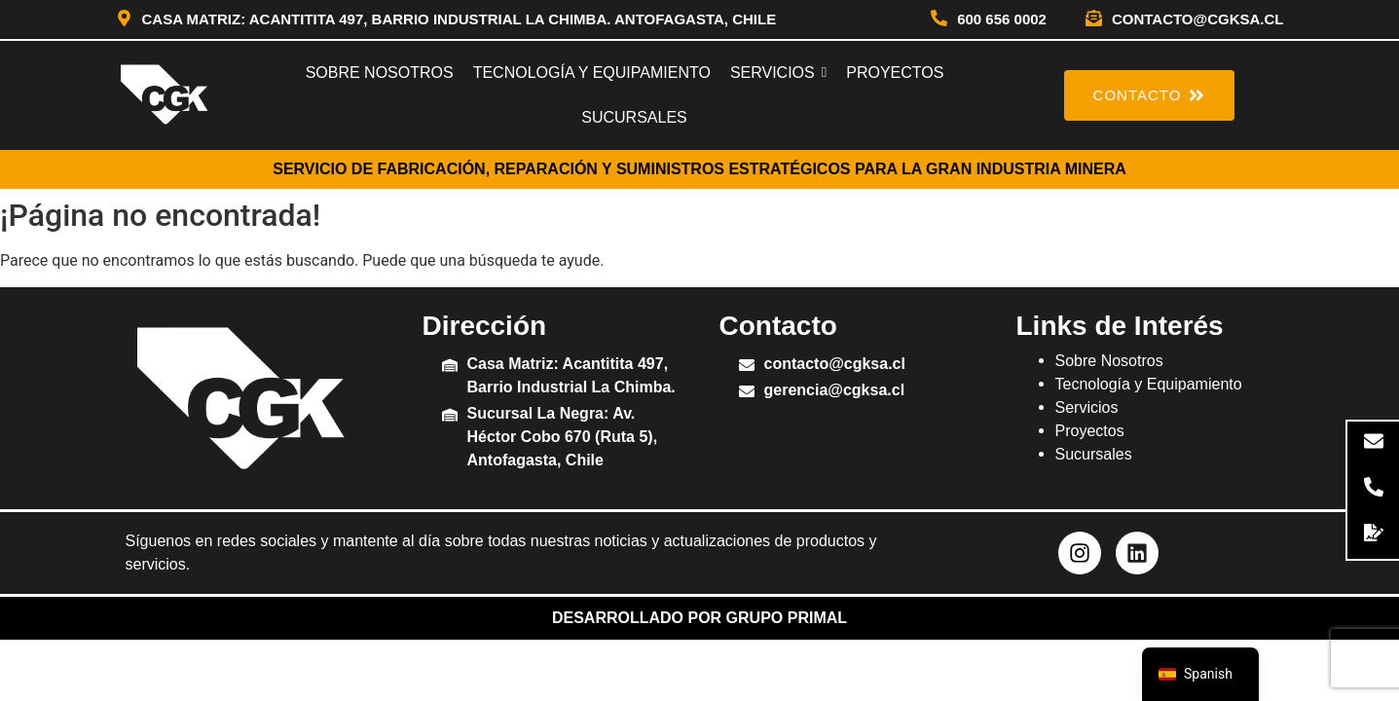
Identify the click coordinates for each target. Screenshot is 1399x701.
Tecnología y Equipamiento (1148, 384)
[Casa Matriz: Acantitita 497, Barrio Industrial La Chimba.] (450, 366)
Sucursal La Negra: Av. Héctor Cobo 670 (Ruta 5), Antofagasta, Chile (562, 436)
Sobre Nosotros (1109, 360)
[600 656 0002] (939, 19)
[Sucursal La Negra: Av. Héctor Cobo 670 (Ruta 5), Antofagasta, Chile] (450, 416)
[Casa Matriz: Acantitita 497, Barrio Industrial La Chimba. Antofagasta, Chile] (124, 19)
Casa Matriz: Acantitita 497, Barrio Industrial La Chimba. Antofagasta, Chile (459, 19)
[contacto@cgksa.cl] (1094, 19)
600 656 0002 (1002, 19)
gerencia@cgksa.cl (834, 390)
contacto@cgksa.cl (1198, 19)
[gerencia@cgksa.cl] (747, 393)
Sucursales (1093, 454)
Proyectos (1089, 431)
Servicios (1087, 407)
